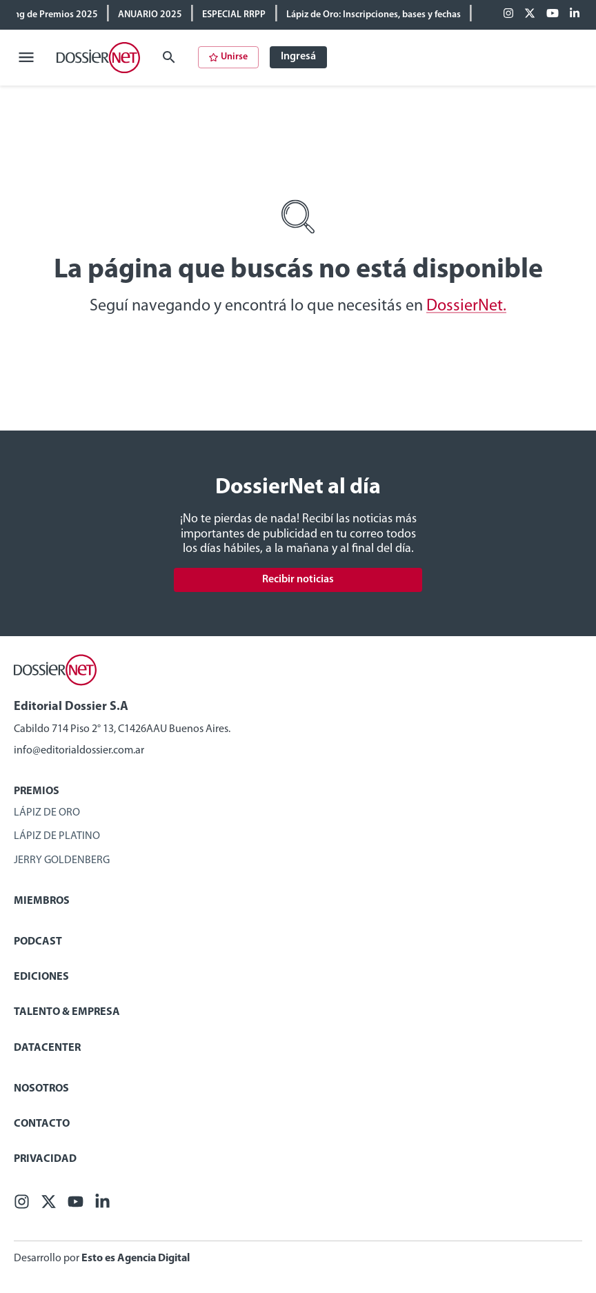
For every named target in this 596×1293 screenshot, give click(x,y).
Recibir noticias (298, 579)
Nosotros (41, 1088)
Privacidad (45, 1159)
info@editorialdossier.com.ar (79, 750)
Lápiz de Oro (47, 812)
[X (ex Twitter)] (529, 14)
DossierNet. (466, 306)
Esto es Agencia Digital (135, 1258)
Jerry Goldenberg (62, 860)
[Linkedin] (574, 14)
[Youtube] (552, 14)
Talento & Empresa (67, 1012)
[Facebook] (508, 14)
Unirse (228, 57)
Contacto (42, 1123)
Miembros (42, 901)
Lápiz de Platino (57, 836)
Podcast (38, 941)
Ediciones (41, 977)
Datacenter (47, 1048)
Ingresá (298, 56)
